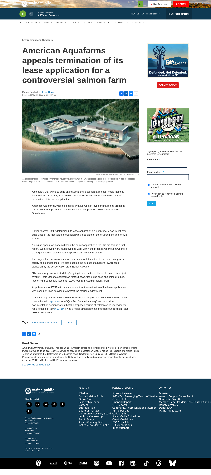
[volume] (31, 20)
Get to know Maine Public (94, 431)
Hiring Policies (120, 416)
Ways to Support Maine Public (176, 402)
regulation (54, 307)
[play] (23, 20)
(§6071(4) (59, 315)
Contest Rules (120, 405)
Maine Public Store (170, 416)
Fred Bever (48, 98)
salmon (70, 329)
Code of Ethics (120, 419)
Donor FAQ (165, 414)
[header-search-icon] (139, 7)
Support (137, 29)
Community (102, 29)
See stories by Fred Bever (37, 370)
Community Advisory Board (95, 419)
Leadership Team (89, 408)
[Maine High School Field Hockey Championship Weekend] (168, 131)
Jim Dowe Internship (91, 422)
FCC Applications (122, 431)
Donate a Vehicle (169, 411)
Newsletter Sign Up (170, 405)
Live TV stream (159, 7)
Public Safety (86, 425)
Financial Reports (122, 408)
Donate (163, 399)
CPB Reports (119, 411)
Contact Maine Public (91, 402)
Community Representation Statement (134, 414)
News (46, 29)
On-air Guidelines (122, 425)
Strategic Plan (87, 414)
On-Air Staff (85, 405)
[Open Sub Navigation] (39, 29)
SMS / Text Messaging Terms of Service (135, 402)
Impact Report (120, 434)
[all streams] (179, 20)
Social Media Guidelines (126, 422)
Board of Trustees (89, 416)
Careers (83, 411)
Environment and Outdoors (37, 46)
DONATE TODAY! (168, 91)
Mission (83, 399)
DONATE (184, 7)
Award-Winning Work (91, 428)
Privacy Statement (122, 399)
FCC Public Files (121, 428)
